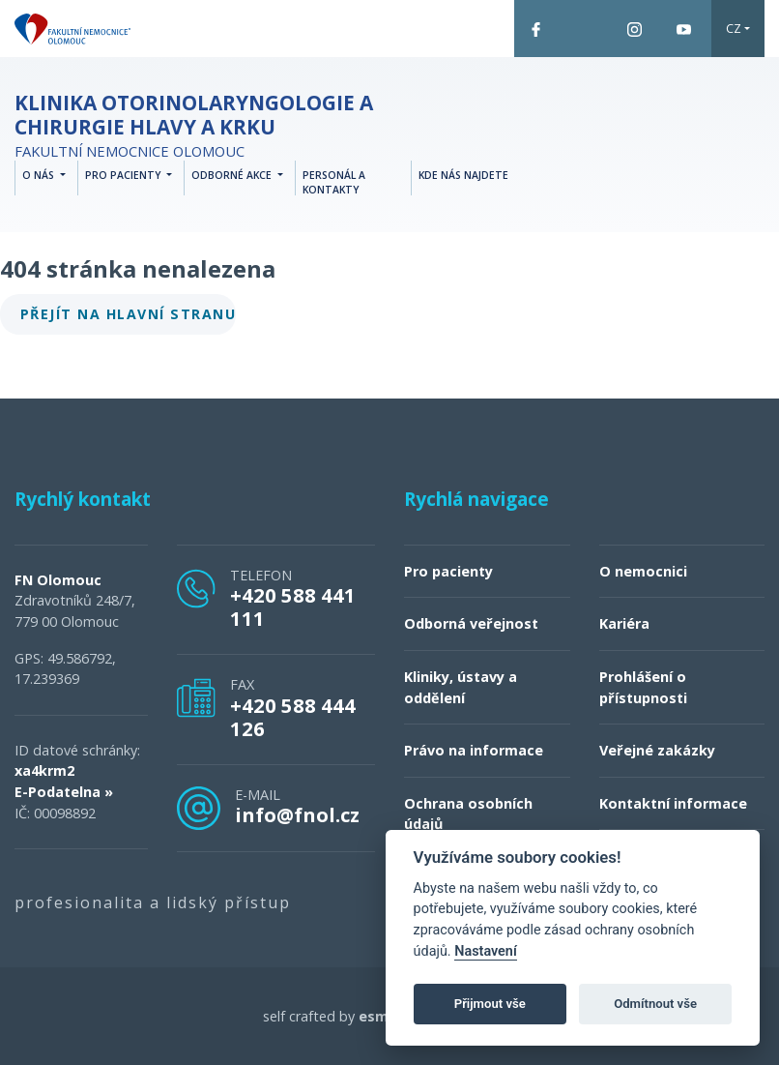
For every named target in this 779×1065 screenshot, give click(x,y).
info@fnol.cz (297, 814)
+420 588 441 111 (293, 606)
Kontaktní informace (673, 803)
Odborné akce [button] (232, 175)
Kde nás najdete (463, 175)
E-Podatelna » (63, 792)
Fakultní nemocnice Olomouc (217, 126)
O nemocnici (643, 571)
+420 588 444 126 (293, 717)
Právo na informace (473, 750)
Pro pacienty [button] (124, 175)
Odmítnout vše (655, 1003)
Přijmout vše (490, 1003)
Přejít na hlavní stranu (128, 314)
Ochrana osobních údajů (468, 814)
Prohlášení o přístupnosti (643, 687)
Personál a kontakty (334, 182)
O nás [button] (39, 175)
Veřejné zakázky (657, 750)
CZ (733, 28)
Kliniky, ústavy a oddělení (460, 687)
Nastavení (485, 951)
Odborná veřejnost (471, 623)
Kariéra (624, 623)
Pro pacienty (448, 571)
